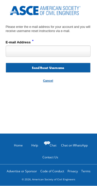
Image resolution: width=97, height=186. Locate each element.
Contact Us (48, 157)
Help (32, 145)
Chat (53, 145)
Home (16, 145)
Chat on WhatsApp (74, 145)
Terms (86, 171)
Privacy (73, 171)
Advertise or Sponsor (22, 171)
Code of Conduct (52, 171)
